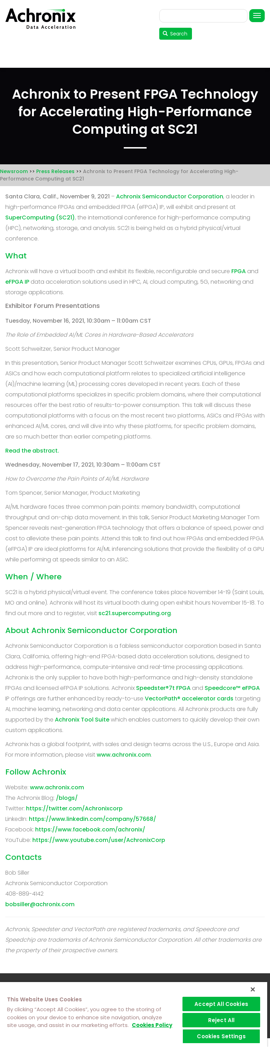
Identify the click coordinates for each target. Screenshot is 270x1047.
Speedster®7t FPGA (163, 688)
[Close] (253, 989)
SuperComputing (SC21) (40, 217)
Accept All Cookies (221, 1004)
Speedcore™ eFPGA (232, 688)
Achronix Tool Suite (82, 720)
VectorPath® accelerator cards (189, 698)
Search (175, 33)
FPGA (238, 271)
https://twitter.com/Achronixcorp (74, 808)
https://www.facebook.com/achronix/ (90, 829)
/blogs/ (67, 798)
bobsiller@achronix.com (40, 904)
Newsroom (14, 171)
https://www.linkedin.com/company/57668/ (92, 819)
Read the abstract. (32, 451)
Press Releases (55, 171)
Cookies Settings (221, 1036)
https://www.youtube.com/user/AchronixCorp (98, 840)
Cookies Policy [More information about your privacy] (152, 1025)
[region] (133, 1014)
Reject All (221, 1020)
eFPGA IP (17, 282)
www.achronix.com (124, 755)
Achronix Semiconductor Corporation (169, 196)
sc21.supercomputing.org (134, 613)
